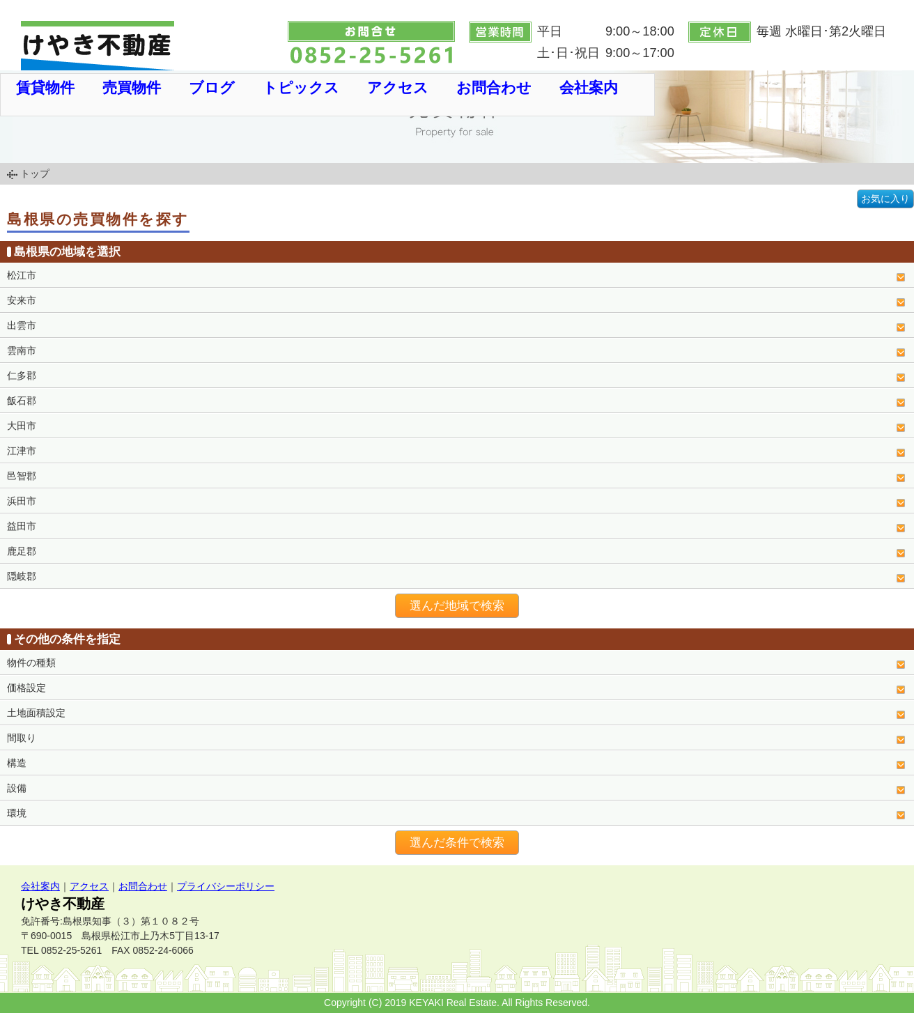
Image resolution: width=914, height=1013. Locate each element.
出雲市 (21, 325)
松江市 (21, 275)
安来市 (21, 300)
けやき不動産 (62, 903)
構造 (16, 762)
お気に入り (885, 198)
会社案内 (588, 87)
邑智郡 (21, 475)
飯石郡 (21, 400)
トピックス (301, 87)
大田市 (21, 425)
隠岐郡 (21, 576)
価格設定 (26, 687)
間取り (21, 737)
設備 (16, 788)
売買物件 (131, 87)
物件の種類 (31, 662)
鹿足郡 (21, 551)
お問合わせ (494, 87)
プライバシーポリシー (225, 886)
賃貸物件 (45, 87)
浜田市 (21, 500)
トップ (34, 173)
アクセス (397, 87)
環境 (16, 813)
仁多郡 (21, 375)
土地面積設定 (36, 712)
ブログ (212, 87)
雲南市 (21, 350)
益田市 (21, 526)
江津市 (21, 450)
